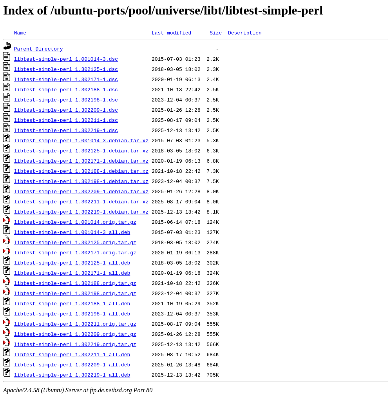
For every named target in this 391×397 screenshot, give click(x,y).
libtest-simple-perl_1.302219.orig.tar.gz (75, 344)
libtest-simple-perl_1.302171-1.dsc (66, 79)
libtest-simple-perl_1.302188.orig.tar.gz (75, 282)
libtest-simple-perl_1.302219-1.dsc (66, 130)
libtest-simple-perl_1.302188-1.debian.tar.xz (81, 170)
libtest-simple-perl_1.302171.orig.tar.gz (75, 252)
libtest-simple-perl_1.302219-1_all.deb (72, 374)
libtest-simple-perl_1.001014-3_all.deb (72, 232)
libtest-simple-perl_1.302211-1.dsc (66, 119)
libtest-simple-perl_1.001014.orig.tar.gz (75, 221)
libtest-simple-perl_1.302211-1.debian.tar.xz (81, 201)
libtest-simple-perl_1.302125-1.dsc (66, 69)
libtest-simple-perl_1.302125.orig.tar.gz (75, 242)
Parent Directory (38, 48)
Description (245, 32)
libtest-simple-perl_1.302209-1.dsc (66, 109)
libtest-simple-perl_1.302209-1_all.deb (72, 364)
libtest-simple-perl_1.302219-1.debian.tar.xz (81, 211)
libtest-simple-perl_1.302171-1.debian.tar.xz (81, 160)
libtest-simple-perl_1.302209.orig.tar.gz (75, 333)
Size (216, 32)
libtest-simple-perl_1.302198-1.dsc (66, 99)
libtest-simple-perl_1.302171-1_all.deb (72, 272)
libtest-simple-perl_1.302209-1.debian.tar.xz (81, 191)
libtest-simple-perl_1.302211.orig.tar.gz (75, 323)
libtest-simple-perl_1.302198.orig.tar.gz (75, 293)
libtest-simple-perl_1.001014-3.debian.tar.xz (81, 140)
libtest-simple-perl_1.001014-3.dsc (66, 58)
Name (20, 32)
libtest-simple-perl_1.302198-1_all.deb (72, 313)
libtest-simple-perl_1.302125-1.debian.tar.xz (81, 150)
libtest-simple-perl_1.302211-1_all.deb (72, 354)
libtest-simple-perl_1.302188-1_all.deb (72, 303)
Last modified (171, 32)
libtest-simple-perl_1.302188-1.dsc (66, 89)
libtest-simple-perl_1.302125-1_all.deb (72, 262)
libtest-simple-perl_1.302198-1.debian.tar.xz (81, 181)
